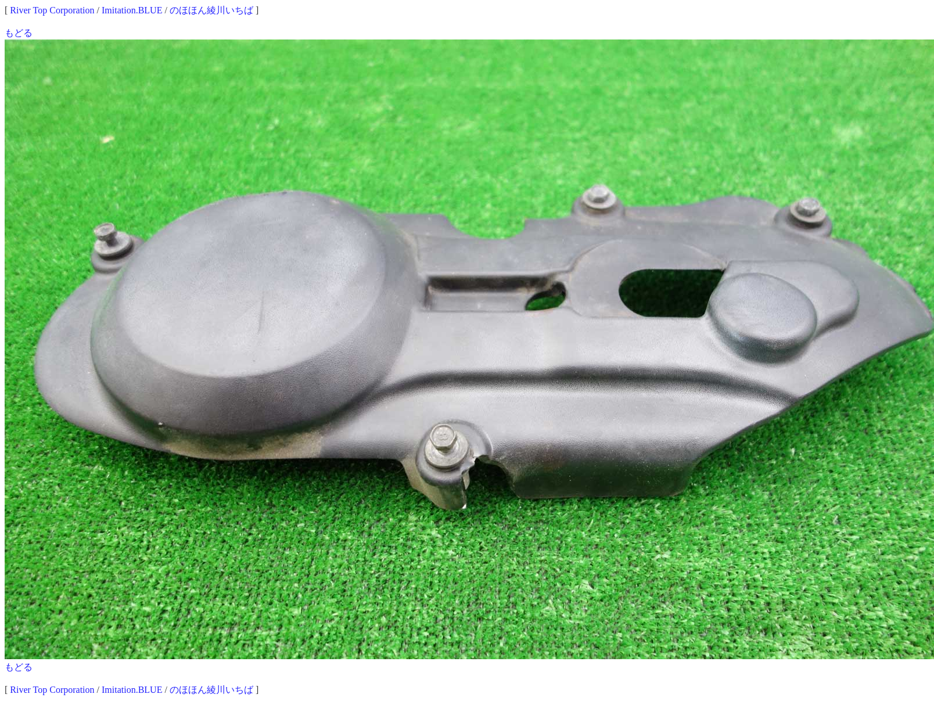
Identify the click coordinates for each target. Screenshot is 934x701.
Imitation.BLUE (132, 10)
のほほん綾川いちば (211, 10)
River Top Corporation (52, 10)
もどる (19, 33)
